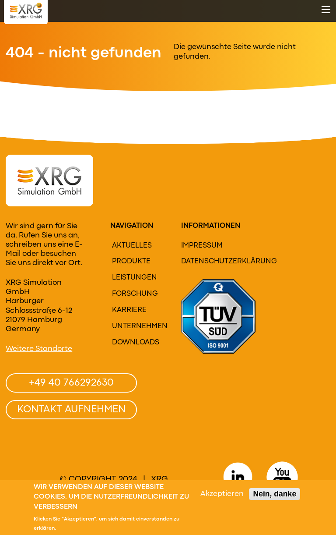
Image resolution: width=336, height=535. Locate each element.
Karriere (129, 310)
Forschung (135, 294)
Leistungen (134, 278)
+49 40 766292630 (71, 383)
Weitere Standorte (39, 349)
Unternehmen (139, 326)
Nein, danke (274, 495)
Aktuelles (132, 246)
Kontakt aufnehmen (71, 409)
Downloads (135, 343)
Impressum (202, 246)
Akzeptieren (222, 495)
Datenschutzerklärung (213, 262)
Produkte (131, 262)
